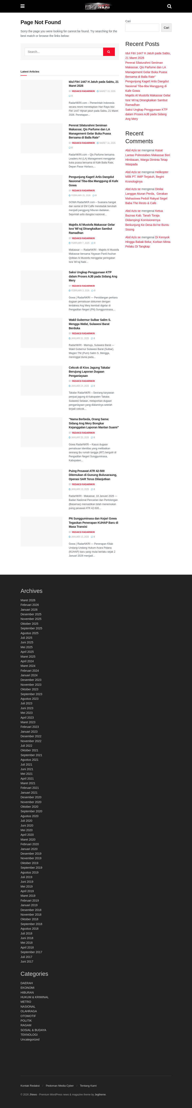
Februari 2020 (30, 844)
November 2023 (31, 684)
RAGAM (26, 1025)
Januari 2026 (29, 609)
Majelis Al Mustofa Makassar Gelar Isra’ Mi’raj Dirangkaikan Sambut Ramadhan (92, 229)
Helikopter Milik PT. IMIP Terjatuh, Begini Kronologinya (146, 176)
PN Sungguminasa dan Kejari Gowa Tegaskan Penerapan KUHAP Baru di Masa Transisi (93, 522)
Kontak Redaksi (30, 1085)
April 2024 (27, 661)
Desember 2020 (31, 797)
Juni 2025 (27, 642)
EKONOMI (27, 987)
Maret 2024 (28, 665)
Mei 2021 (27, 773)
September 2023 (31, 694)
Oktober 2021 (29, 750)
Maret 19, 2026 (106, 91)
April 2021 (27, 778)
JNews (33, 1094)
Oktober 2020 (29, 806)
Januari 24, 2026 (79, 386)
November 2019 (31, 858)
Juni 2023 (27, 708)
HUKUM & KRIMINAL (35, 997)
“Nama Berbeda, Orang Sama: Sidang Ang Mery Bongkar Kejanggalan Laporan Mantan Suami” (94, 423)
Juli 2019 (26, 877)
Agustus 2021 (30, 759)
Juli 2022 (26, 745)
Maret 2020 (28, 839)
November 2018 (31, 914)
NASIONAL (28, 1006)
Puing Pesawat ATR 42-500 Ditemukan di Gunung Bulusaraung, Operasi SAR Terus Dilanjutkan (93, 475)
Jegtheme (100, 1094)
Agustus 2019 (30, 872)
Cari (128, 21)
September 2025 (31, 628)
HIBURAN (27, 992)
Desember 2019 (31, 853)
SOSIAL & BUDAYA (33, 1030)
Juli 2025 (26, 637)
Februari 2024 (30, 670)
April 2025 (27, 651)
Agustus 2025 (30, 633)
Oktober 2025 (29, 623)
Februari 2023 (30, 726)
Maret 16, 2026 (106, 143)
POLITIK (26, 1020)
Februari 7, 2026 (79, 243)
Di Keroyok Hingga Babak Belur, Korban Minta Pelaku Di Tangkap (147, 242)
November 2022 (31, 741)
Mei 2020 (27, 830)
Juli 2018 (26, 933)
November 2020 (31, 802)
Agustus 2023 (30, 698)
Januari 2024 (29, 675)
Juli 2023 (26, 703)
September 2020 (31, 811)
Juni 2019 (27, 881)
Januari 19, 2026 (79, 489)
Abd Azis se (133, 150)
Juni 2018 (27, 938)
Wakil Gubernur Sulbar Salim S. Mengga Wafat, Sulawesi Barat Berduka (90, 324)
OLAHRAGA (29, 1011)
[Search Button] (109, 52)
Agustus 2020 (30, 816)
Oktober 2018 (29, 919)
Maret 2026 (28, 600)
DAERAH (27, 983)
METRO (26, 1001)
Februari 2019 (30, 900)
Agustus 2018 (30, 928)
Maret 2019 (28, 895)
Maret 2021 (28, 783)
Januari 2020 (29, 849)
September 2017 (31, 952)
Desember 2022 (31, 736)
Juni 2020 (27, 825)
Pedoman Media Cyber (60, 1085)
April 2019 (27, 891)
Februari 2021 (30, 787)
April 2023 (27, 717)
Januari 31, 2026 (79, 338)
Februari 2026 (30, 604)
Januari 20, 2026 (79, 437)
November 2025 (31, 619)
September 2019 (31, 867)
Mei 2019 (27, 886)
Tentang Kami (88, 1085)
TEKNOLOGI (29, 1034)
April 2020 (27, 834)
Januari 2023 (29, 731)
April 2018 (27, 947)
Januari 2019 (29, 905)
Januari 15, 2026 (79, 537)
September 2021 (31, 755)
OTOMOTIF (28, 1016)
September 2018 (31, 924)
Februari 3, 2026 (79, 290)
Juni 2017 (27, 961)
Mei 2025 (27, 647)
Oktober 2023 (29, 689)
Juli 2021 (26, 764)
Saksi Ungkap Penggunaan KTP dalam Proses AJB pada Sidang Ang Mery (93, 276)
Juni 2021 (27, 769)
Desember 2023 (31, 680)
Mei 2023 (27, 712)
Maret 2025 (28, 656)
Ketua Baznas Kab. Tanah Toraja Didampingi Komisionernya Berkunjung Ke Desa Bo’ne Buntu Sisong (147, 220)
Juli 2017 (26, 957)
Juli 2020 (26, 820)
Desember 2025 (31, 614)
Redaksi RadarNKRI (83, 91)
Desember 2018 (31, 910)
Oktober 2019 (29, 863)
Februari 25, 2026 (80, 195)
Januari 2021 (29, 792)
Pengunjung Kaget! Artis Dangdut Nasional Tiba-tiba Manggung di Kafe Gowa (93, 181)
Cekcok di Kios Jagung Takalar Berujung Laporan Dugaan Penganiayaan (89, 371)
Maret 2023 (28, 722)
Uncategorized (30, 1039)
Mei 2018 (27, 942)
